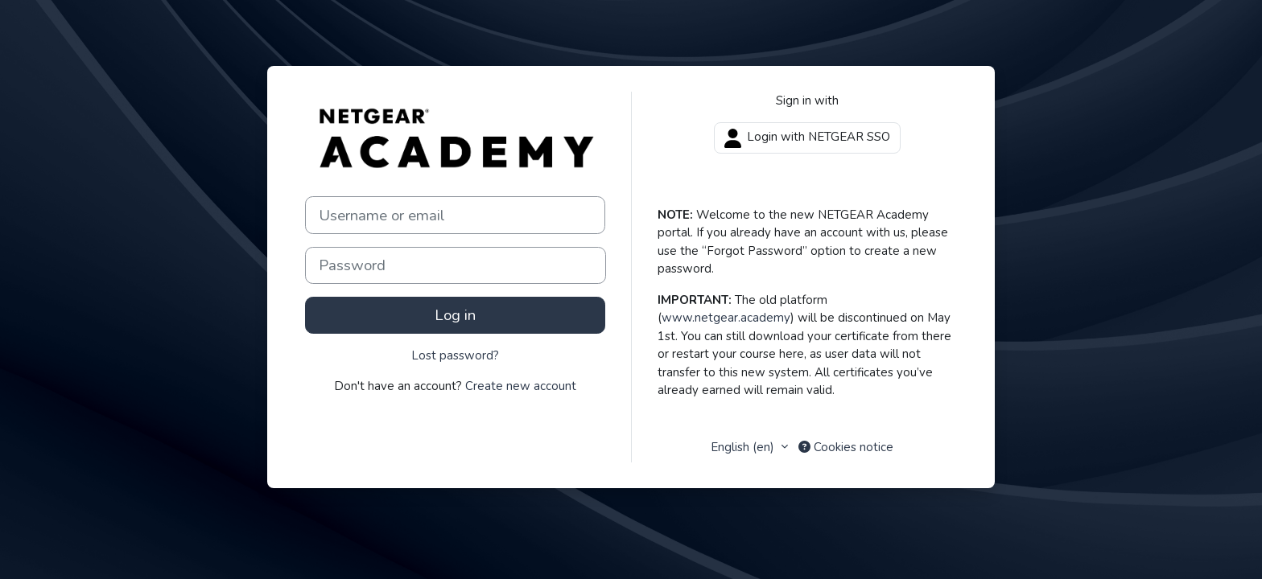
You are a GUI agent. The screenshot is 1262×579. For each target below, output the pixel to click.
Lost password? (455, 355)
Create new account (520, 386)
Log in (455, 315)
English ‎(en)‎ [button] (744, 447)
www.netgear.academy (726, 318)
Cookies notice (845, 447)
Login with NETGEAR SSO (807, 138)
